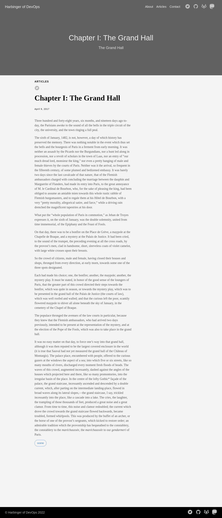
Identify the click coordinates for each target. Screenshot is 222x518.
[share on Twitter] (37, 88)
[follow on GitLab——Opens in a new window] (204, 6)
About (149, 6)
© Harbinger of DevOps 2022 (25, 512)
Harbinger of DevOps (22, 7)
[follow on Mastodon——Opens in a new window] (213, 6)
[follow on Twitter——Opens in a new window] (188, 6)
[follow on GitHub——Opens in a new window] (196, 6)
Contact (175, 6)
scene (40, 443)
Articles (161, 6)
